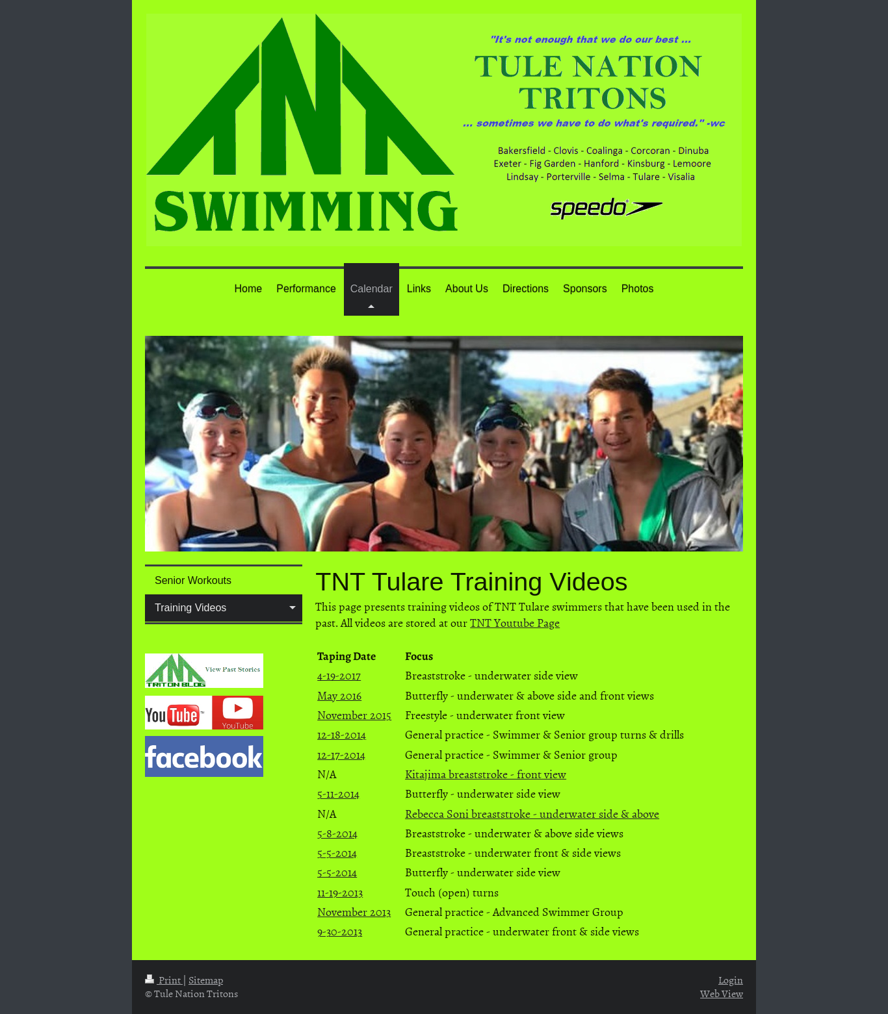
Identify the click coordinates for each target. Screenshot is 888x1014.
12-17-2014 (341, 754)
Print (164, 979)
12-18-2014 (341, 734)
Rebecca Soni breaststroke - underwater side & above (532, 813)
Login (730, 979)
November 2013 (354, 911)
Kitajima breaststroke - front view (485, 774)
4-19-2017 (339, 675)
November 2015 (354, 715)
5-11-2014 (338, 793)
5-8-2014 (337, 833)
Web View (721, 993)
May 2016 (339, 695)
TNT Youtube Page (515, 622)
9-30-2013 (339, 931)
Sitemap (206, 979)
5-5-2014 (337, 852)
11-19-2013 (340, 892)
